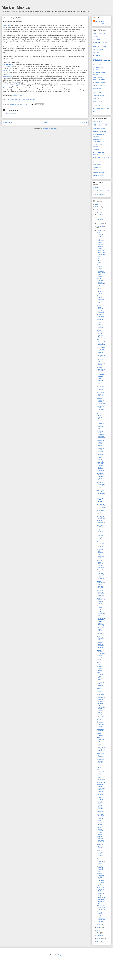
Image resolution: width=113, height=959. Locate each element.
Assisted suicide (100, 734)
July (98, 925)
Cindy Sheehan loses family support (100, 676)
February (100, 935)
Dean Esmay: (7, 76)
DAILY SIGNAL (98, 85)
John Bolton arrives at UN (100, 901)
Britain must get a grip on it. (100, 771)
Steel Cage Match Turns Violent (100, 443)
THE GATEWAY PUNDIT (101, 158)
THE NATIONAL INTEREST (98, 145)
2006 (97, 209)
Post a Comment (11, 114)
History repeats (100, 663)
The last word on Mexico (101, 356)
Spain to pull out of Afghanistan (101, 492)
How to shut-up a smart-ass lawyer (101, 505)
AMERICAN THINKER (100, 131)
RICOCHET (96, 150)
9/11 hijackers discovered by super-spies (101, 425)
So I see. (99, 719)
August (99, 230)
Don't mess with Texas (101, 517)
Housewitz (100, 722)
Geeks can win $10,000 (100, 846)
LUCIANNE (96, 39)
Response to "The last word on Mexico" (101, 350)
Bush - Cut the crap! (100, 815)
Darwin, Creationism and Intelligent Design (100, 333)
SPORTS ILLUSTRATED (101, 108)
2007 (97, 207)
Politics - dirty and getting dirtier (101, 749)
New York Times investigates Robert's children (101, 788)
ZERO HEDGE (97, 64)
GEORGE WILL (98, 176)
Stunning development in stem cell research (101, 371)
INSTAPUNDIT (97, 122)
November (100, 219)
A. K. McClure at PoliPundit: (11, 84)
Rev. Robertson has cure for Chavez (101, 342)
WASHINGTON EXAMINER (98, 68)
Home (45, 123)
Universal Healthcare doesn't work (101, 485)
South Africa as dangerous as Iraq (101, 362)
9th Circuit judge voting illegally (100, 796)
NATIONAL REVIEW (99, 172)
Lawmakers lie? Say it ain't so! (100, 537)
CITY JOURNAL (98, 102)
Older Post (83, 123)
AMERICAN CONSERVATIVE (98, 140)
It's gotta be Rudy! (100, 819)
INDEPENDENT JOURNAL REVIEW (99, 78)
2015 (97, 204)
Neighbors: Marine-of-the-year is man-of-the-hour (101, 476)
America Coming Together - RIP (100, 868)
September (100, 226)
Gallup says (6, 25)
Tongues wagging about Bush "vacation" (101, 839)
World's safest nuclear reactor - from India (100, 309)
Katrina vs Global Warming (100, 248)
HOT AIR (96, 53)
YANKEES (96, 105)
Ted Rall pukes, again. (99, 668)
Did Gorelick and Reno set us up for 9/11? (100, 593)
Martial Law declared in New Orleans (101, 273)
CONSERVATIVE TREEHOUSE (98, 168)
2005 (97, 212)
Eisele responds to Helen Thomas (100, 853)
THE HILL (96, 36)
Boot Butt (99, 633)
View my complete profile (101, 24)
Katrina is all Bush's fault (100, 260)
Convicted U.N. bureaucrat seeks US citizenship (101, 434)
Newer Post (7, 123)
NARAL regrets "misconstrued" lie (101, 652)
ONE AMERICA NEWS (100, 46)
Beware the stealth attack (100, 629)
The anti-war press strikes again (100, 456)
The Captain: (7, 66)
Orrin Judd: (6, 88)
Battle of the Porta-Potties (100, 499)
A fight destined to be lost (101, 689)
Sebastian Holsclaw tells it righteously (101, 401)
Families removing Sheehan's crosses (101, 290)
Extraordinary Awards (101, 730)
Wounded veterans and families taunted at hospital (100, 323)
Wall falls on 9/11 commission (101, 408)
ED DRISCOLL (97, 161)
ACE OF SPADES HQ (100, 125)
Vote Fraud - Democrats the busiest (101, 907)
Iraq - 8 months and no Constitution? (101, 282)
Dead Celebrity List (100, 638)
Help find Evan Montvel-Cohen (100, 416)
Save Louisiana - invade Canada (101, 241)
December (100, 214)
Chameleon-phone (100, 725)
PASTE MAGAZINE (99, 194)
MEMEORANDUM (99, 33)
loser (34, 99)
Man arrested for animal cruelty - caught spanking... (101, 621)
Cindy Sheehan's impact (101, 531)
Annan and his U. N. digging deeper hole (100, 380)
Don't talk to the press (100, 315)
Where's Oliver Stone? (100, 607)
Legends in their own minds (100, 761)
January (99, 938)
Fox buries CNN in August (100, 234)
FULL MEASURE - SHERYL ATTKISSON (100, 153)
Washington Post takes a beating (101, 919)
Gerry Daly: (6, 70)
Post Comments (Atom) (49, 128)
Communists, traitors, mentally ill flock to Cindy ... (101, 697)
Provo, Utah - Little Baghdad (101, 683)
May (98, 930)
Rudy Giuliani (16, 99)
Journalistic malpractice (101, 511)
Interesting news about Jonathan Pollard (100, 805)
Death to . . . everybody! (101, 521)
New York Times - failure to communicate (101, 299)
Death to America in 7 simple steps (101, 600)
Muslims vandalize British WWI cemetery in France (100, 878)
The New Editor (17, 95)
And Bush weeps (100, 526)
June (98, 927)
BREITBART (97, 89)
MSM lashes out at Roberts (100, 449)
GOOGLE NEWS (98, 95)
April (98, 933)
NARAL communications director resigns (101, 584)
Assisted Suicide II (100, 715)
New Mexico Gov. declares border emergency (101, 564)
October (99, 223)
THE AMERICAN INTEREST (98, 135)
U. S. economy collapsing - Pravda (101, 544)
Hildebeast (29, 99)
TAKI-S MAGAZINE (99, 128)
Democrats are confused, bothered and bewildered (101, 574)
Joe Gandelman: (8, 64)
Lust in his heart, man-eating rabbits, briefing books (101, 708)
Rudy (9, 99)
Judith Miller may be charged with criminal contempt (100, 466)
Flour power (100, 811)
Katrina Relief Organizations (101, 254)
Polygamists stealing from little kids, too (100, 645)
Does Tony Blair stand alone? (101, 613)
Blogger (60, 955)
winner (23, 99)
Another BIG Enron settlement (101, 895)
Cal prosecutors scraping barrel (101, 860)
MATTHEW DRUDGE (100, 43)
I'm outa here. (101, 782)
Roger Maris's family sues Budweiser (101, 889)
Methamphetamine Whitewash (101, 777)
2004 (97, 942)
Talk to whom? (100, 766)
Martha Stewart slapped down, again (100, 831)
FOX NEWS (97, 92)
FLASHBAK (96, 187)
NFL (94, 112)
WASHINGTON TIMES (100, 82)
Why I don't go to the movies (100, 394)
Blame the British (100, 823)
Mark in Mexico (16, 7)
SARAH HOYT (97, 164)
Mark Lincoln (99, 21)
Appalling (99, 885)
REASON (96, 98)
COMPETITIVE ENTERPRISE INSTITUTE (101, 60)
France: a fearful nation (100, 266)
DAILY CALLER (98, 49)
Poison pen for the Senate (100, 913)
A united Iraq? (99, 658)
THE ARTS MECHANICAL (101, 191)
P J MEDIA (96, 56)
